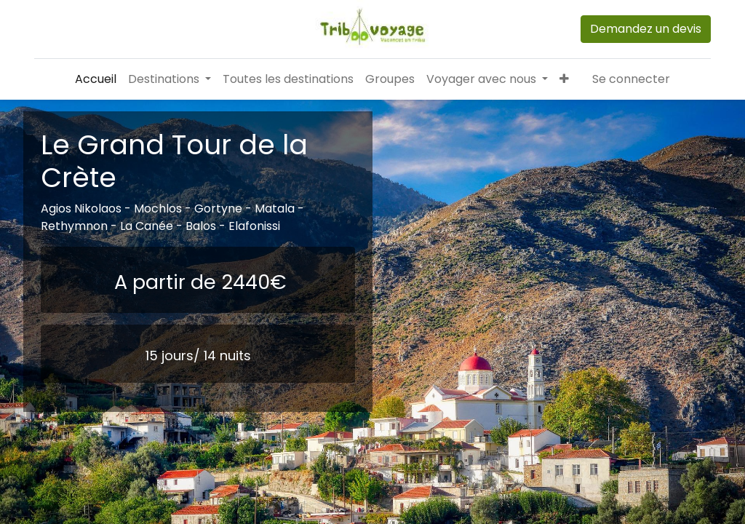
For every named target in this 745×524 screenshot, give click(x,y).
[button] (564, 79)
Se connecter (631, 79)
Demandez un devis (645, 28)
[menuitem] (95, 79)
